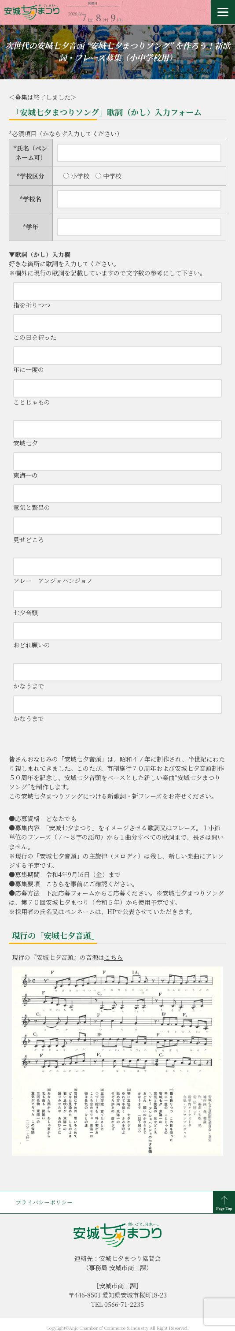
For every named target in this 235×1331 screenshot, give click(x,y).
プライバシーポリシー (44, 1202)
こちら (55, 883)
